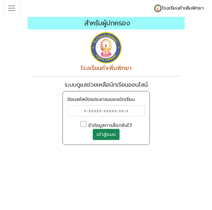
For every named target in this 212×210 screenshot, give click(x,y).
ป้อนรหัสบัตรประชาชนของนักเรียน (101, 99)
